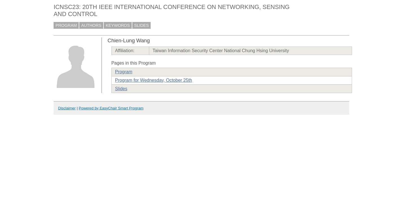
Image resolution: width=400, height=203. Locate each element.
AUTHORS (91, 25)
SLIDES (141, 25)
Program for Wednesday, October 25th (153, 80)
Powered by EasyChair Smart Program (111, 108)
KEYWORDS (118, 25)
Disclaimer (67, 108)
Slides (121, 88)
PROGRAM (66, 25)
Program (123, 71)
